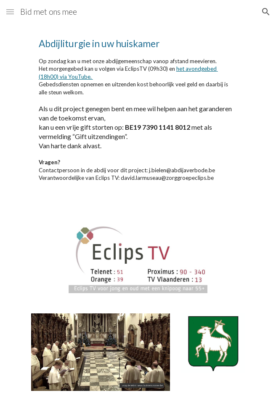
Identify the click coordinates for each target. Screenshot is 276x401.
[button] (10, 11)
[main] (137, 117)
